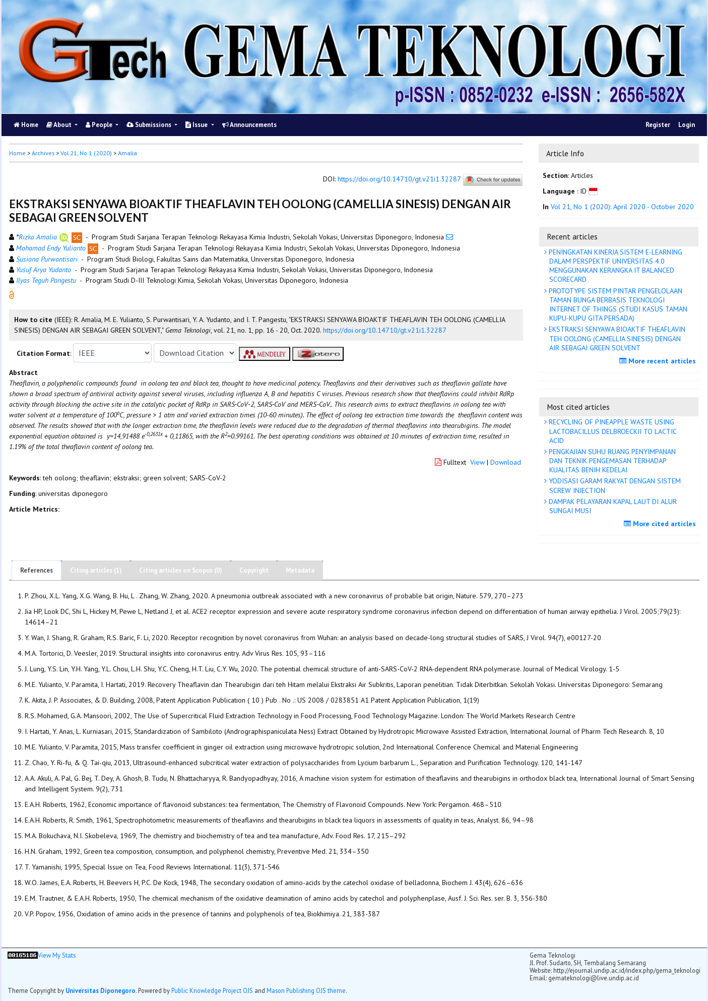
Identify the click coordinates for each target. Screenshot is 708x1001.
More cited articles (661, 523)
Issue (197, 124)
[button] (11, 294)
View (477, 462)
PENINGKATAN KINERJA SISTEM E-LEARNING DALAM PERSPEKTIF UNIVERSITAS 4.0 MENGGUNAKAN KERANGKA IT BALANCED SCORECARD (614, 265)
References (36, 570)
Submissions (149, 124)
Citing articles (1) (96, 570)
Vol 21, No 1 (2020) (86, 153)
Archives (43, 153)
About (59, 124)
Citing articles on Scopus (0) (180, 570)
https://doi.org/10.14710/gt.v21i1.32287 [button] (384, 330)
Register (658, 124)
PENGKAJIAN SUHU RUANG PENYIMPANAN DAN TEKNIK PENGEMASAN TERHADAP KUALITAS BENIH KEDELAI (611, 460)
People (100, 124)
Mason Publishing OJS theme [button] (306, 990)
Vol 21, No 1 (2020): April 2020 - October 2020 (622, 206)
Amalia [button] (127, 153)
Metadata (300, 570)
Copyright (254, 570)
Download (505, 462)
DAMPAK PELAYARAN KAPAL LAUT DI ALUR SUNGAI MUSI (612, 506)
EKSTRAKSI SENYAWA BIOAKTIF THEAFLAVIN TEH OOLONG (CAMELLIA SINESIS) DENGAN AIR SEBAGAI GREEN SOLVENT (616, 338)
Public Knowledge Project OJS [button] (212, 990)
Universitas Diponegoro (101, 990)
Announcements (249, 124)
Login (686, 124)
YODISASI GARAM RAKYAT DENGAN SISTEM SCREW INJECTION (614, 485)
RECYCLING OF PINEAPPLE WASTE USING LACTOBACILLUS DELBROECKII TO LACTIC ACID (612, 431)
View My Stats (57, 955)
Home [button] (17, 153)
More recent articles (659, 360)
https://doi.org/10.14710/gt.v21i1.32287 (399, 179)
